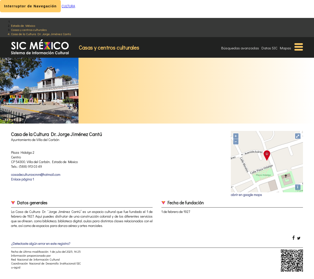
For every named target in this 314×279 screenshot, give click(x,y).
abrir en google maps (246, 194)
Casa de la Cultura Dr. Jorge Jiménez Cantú (41, 34)
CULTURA (68, 6)
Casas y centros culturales (29, 30)
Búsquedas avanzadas (240, 47)
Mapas (285, 47)
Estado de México (23, 25)
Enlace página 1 (22, 179)
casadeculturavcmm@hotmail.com (35, 174)
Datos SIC (269, 47)
